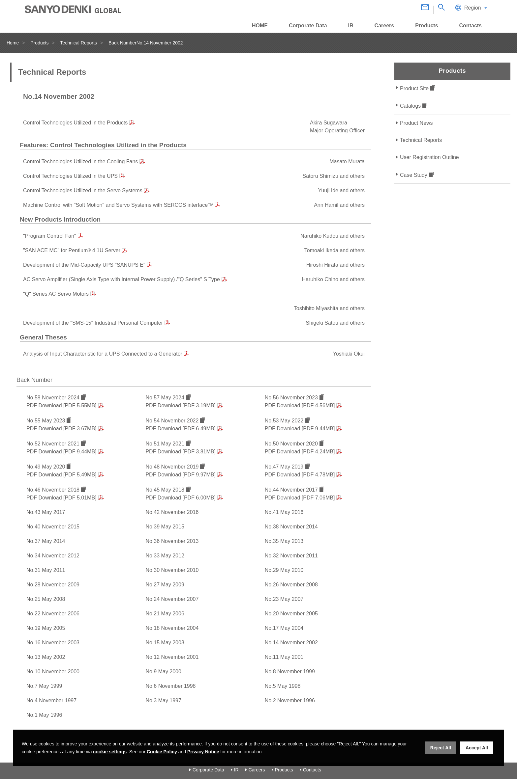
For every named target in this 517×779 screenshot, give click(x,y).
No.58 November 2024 (52, 397)
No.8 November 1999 (290, 671)
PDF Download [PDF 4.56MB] (300, 405)
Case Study (413, 175)
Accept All (477, 747)
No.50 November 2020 (291, 443)
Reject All (440, 747)
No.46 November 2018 (52, 490)
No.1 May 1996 (44, 715)
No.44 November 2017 (291, 490)
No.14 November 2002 (291, 642)
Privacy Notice (203, 751)
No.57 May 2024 (164, 397)
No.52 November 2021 (52, 443)
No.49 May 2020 (45, 467)
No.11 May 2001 (284, 657)
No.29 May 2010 (284, 570)
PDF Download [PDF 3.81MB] (180, 451)
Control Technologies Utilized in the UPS (70, 176)
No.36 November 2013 (171, 541)
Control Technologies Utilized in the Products (75, 122)
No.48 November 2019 (171, 467)
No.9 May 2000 (163, 671)
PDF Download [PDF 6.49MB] (180, 428)
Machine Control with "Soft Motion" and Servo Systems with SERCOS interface (118, 205)
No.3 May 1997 (163, 700)
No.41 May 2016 (284, 512)
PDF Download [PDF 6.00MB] (180, 497)
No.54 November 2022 (171, 420)
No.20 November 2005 (291, 613)
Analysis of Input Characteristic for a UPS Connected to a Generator (102, 354)
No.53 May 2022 (284, 420)
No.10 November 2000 (52, 671)
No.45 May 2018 (164, 490)
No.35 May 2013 (284, 541)
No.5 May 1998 (283, 686)
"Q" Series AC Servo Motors (56, 294)
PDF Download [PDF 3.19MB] (180, 405)
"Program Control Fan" (49, 236)
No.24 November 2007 (171, 599)
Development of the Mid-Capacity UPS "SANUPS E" (84, 265)
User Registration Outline (429, 157)
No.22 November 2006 (52, 613)
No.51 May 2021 (164, 443)
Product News (416, 123)
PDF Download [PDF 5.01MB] (61, 497)
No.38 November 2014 (291, 526)
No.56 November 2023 (291, 397)
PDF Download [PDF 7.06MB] (300, 497)
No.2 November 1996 (290, 700)
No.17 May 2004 (284, 628)
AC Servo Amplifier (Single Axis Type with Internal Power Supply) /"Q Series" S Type (121, 279)
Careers (257, 769)
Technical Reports (78, 42)
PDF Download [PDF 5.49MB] (61, 474)
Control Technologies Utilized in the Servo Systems (82, 190)
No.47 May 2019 (284, 467)
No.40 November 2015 (52, 526)
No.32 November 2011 (291, 555)
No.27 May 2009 (164, 584)
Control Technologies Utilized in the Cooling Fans (80, 161)
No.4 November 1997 (51, 700)
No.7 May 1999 (44, 686)
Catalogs (410, 106)
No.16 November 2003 (52, 642)
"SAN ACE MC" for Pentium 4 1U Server (71, 250)
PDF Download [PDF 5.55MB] (61, 405)
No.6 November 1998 (170, 686)
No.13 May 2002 (45, 657)
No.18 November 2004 (171, 628)
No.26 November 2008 (291, 584)
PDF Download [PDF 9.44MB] (300, 428)
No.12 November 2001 (171, 657)
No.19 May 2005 (45, 628)
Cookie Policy (162, 751)
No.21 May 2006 (164, 613)
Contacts (312, 769)
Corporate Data (208, 769)
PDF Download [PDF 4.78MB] (300, 474)
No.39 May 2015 (164, 526)
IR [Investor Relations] (236, 769)
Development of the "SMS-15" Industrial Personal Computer (93, 323)
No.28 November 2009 (52, 584)
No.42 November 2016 (171, 512)
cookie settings (110, 751)
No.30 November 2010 (171, 570)
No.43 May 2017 (45, 512)
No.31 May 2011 (45, 570)
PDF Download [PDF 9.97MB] (180, 474)
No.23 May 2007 (284, 599)
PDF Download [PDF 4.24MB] (300, 451)
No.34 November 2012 (52, 555)
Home (13, 42)
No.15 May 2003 (164, 642)
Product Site (414, 88)
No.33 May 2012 (164, 555)
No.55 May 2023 (45, 420)
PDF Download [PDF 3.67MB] (61, 428)
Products (39, 42)
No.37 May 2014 (45, 541)
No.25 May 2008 (45, 599)
